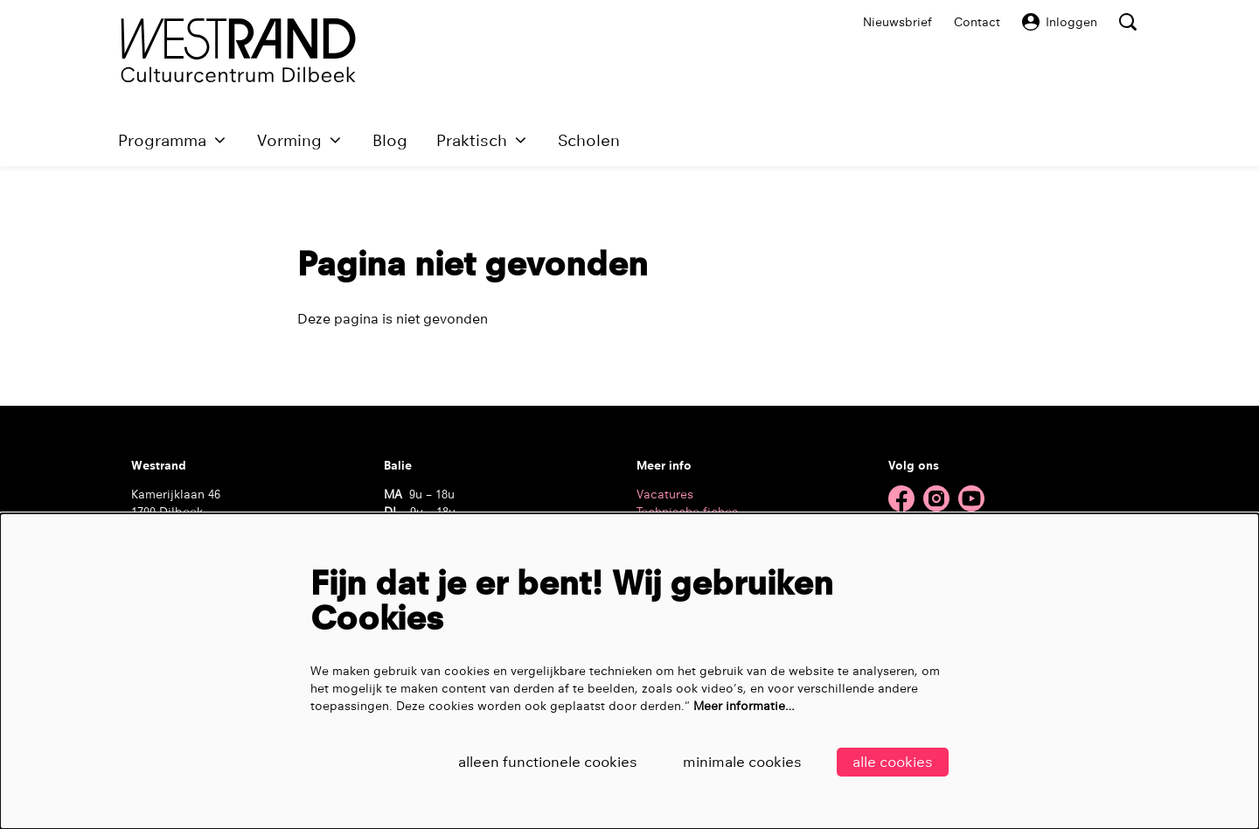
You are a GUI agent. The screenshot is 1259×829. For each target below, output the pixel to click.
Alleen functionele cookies (547, 762)
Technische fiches (687, 512)
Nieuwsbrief (897, 22)
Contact (977, 22)
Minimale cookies (742, 762)
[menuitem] (389, 140)
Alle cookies (892, 762)
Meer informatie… (744, 706)
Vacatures (664, 494)
